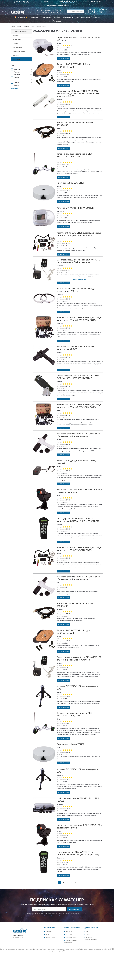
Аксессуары (57, 21)
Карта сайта (69, 934)
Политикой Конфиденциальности (55, 913)
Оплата (48, 934)
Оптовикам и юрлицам (54, 10)
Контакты (55, 12)
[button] (68, 2)
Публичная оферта (71, 937)
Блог (87, 931)
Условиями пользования (72, 913)
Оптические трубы (83, 17)
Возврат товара (50, 937)
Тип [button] (12, 65)
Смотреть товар (63, 58)
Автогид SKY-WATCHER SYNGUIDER (75, 208)
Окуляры (57, 17)
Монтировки (46, 17)
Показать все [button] (15, 88)
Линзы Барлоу (68, 17)
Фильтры (96, 17)
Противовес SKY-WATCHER (70, 183)
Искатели (17, 74)
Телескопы (34, 17)
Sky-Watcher (27, 2)
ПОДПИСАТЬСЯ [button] (74, 909)
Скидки (88, 934)
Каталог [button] (40, 10)
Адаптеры (17, 72)
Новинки (45, 12)
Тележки (16, 85)
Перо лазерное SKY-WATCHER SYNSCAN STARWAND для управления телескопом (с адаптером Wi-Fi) (78, 93)
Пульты (16, 82)
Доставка (48, 931)
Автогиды (17, 69)
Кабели (16, 77)
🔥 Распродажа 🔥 (21, 17)
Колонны (17, 80)
